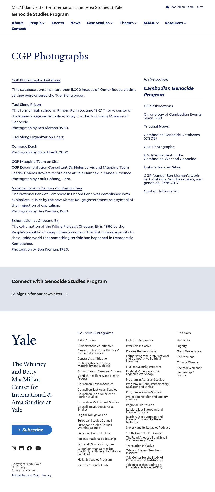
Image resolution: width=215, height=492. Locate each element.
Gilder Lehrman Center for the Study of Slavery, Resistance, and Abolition (99, 452)
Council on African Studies (95, 384)
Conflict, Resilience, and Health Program (98, 377)
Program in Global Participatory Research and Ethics (147, 385)
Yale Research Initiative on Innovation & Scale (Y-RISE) (144, 466)
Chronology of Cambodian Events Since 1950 (173, 116)
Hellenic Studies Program (95, 459)
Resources (174, 23)
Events (58, 23)
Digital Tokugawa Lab (92, 415)
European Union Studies (94, 433)
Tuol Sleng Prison (26, 104)
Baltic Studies (87, 340)
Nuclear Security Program (143, 367)
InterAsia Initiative (138, 346)
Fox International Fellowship (97, 439)
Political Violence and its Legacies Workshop (142, 373)
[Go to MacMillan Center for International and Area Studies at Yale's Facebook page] (29, 448)
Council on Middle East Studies (98, 402)
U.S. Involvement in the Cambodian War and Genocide (170, 156)
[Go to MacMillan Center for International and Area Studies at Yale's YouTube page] (38, 448)
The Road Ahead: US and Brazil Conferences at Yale (146, 439)
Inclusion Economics (139, 340)
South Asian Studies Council (144, 433)
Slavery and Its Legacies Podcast (148, 427)
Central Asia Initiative (92, 358)
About (17, 23)
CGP (36, 80)
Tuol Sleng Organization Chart (38, 136)
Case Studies (98, 23)
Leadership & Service (185, 374)
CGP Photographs (159, 146)
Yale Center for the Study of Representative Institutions (144, 459)
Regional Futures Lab (140, 405)
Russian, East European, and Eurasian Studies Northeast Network (144, 420)
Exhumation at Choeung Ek (35, 220)
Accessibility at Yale (25, 475)
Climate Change (187, 362)
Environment (185, 357)
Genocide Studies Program (96, 444)
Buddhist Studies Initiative (95, 346)
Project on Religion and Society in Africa (147, 398)
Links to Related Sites (162, 167)
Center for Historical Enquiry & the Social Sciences (98, 352)
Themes (127, 23)
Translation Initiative (140, 446)
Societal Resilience (189, 368)
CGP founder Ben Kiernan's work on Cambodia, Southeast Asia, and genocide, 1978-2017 (173, 178)
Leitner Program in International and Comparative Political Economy (147, 359)
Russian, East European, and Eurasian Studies (144, 411)
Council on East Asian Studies (97, 389)
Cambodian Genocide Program (169, 91)
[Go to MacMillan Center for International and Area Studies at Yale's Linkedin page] (21, 448)
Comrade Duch (24, 146)
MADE (149, 23)
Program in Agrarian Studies (145, 379)
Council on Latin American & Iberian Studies (97, 395)
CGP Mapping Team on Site (35, 161)
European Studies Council (95, 420)
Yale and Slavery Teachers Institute (143, 452)
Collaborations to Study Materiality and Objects (94, 364)
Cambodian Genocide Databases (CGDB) (172, 136)
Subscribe (32, 429)
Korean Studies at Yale (141, 351)
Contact (19, 28)
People (35, 23)
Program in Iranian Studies (143, 392)
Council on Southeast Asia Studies (95, 408)
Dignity (182, 346)
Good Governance (189, 351)
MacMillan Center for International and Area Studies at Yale (67, 7)
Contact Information (162, 191)
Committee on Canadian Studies (99, 371)
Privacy (46, 475)
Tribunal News (156, 126)
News (75, 23)
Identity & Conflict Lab (93, 465)
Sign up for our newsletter (39, 294)
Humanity (183, 340)
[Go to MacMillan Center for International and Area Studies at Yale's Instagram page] (14, 448)
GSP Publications (158, 106)
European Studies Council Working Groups (95, 426)
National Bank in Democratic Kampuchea (47, 188)
